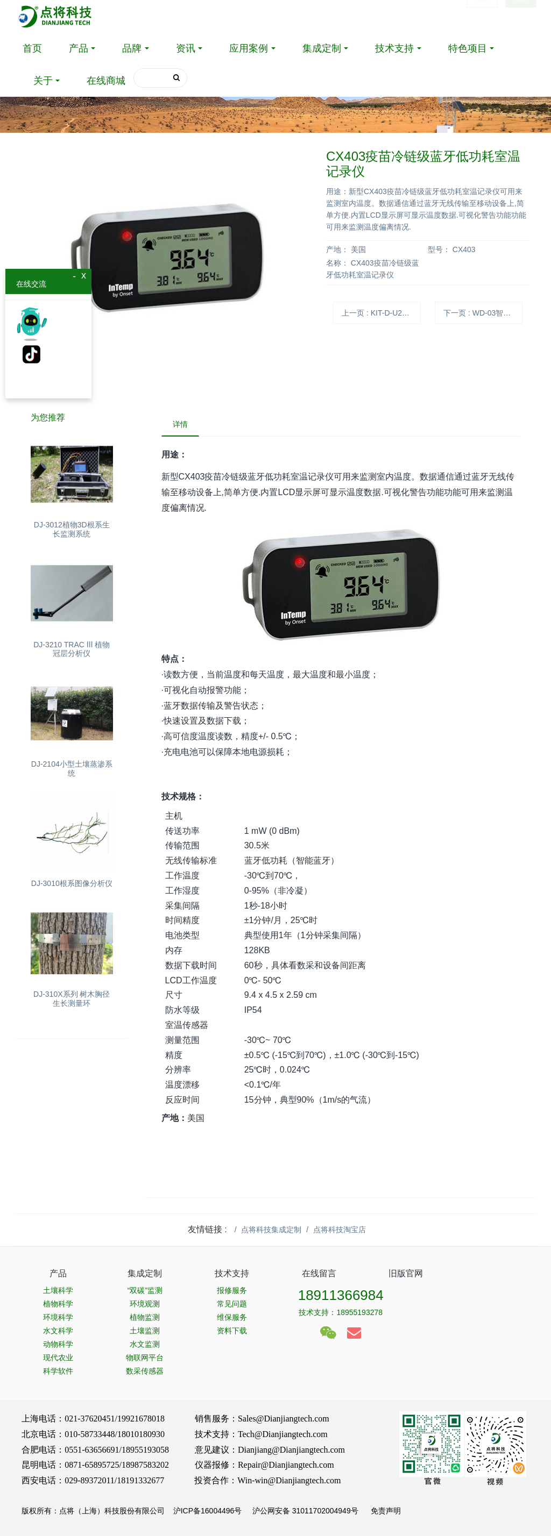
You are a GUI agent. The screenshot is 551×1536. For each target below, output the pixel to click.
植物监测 (145, 1317)
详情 (180, 424)
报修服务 (232, 1290)
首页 (32, 48)
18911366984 (341, 1295)
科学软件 (58, 1371)
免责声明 (385, 1510)
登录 (482, 16)
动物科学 (58, 1344)
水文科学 (58, 1330)
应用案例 (248, 48)
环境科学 (58, 1317)
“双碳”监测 (145, 1290)
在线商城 (106, 80)
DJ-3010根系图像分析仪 (71, 883)
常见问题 (232, 1303)
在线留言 (319, 1273)
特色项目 (467, 48)
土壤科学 (58, 1290)
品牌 (132, 48)
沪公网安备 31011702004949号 (305, 1510)
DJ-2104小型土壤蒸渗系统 (71, 768)
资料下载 (232, 1330)
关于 (43, 80)
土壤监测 (145, 1330)
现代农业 (58, 1357)
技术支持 (394, 48)
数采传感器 (145, 1371)
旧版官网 (405, 1273)
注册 (520, 16)
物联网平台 (145, 1357)
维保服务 (232, 1317)
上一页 (381, 313)
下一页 (482, 313)
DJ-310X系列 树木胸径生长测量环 (71, 999)
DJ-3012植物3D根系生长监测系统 (72, 529)
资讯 (185, 48)
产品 (78, 48)
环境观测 (145, 1303)
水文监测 (145, 1344)
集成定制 (321, 48)
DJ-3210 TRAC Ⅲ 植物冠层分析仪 (71, 649)
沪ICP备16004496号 (207, 1510)
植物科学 (58, 1303)
